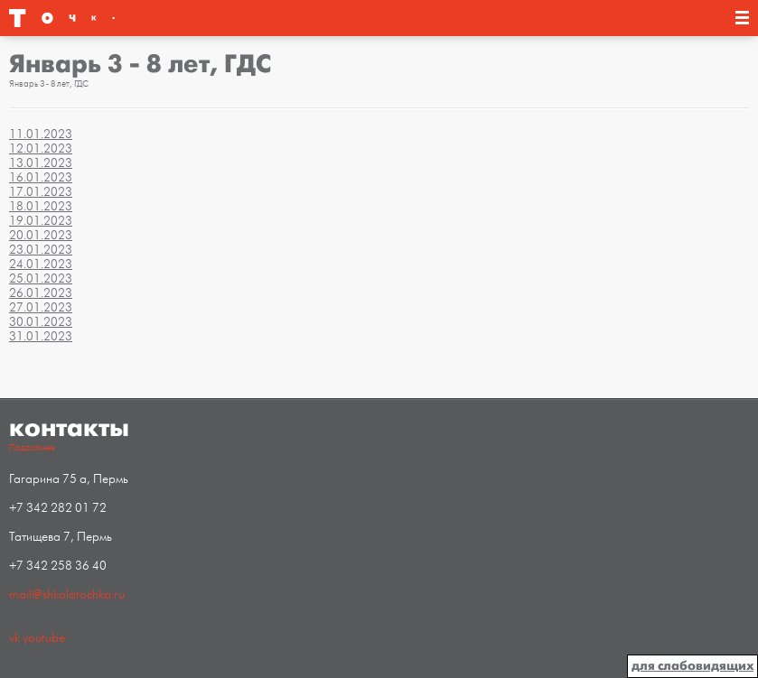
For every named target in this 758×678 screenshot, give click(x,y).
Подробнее (32, 447)
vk (14, 637)
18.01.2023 (40, 206)
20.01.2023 (40, 235)
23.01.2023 (40, 249)
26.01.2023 (40, 293)
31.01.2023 (40, 336)
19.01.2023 (40, 220)
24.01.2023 (40, 264)
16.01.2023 (40, 177)
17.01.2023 (40, 192)
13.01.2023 (40, 163)
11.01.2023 (40, 134)
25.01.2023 (40, 278)
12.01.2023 (40, 148)
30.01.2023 (40, 322)
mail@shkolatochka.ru (67, 594)
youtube (44, 637)
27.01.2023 (40, 307)
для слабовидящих (692, 665)
